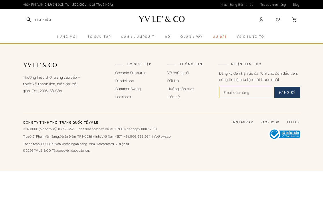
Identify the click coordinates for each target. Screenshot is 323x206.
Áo (167, 37)
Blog (296, 5)
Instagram (243, 122)
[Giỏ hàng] (294, 19)
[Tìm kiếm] (28, 19)
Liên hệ (173, 96)
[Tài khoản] (261, 19)
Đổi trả (173, 80)
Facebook (270, 122)
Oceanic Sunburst (130, 72)
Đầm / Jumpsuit (138, 37)
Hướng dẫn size (180, 88)
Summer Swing (128, 88)
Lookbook (123, 96)
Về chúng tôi (178, 72)
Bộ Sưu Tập (99, 37)
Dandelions (124, 80)
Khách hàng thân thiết (237, 5)
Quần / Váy (192, 37)
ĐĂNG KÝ (287, 92)
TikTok (293, 122)
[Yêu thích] (278, 19)
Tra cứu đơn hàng (273, 5)
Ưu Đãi (220, 37)
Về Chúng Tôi (251, 37)
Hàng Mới (67, 37)
